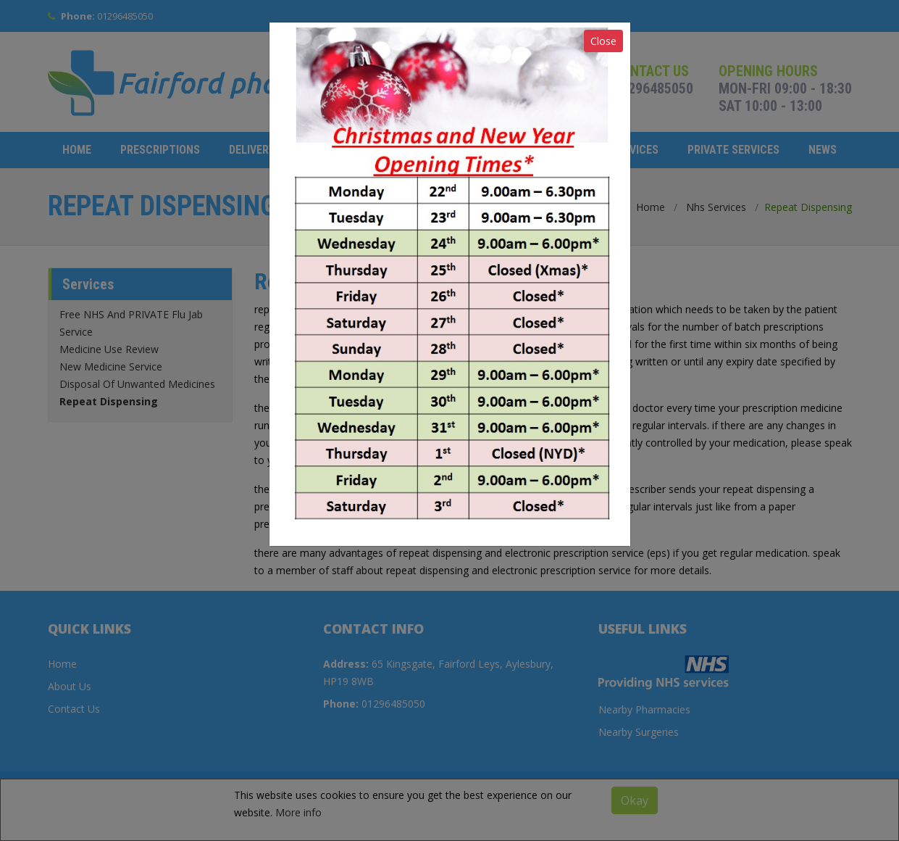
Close (603, 41)
